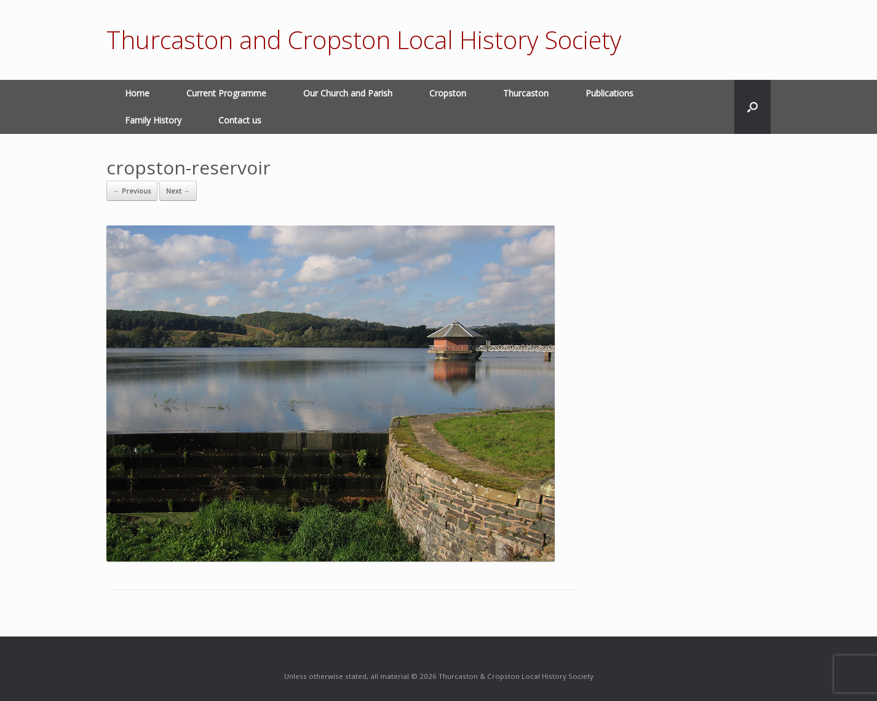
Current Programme (226, 93)
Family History (153, 120)
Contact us (239, 120)
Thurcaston (526, 93)
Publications (609, 93)
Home (137, 93)
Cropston (447, 93)
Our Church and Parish (347, 93)
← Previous (132, 190)
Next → (178, 190)
